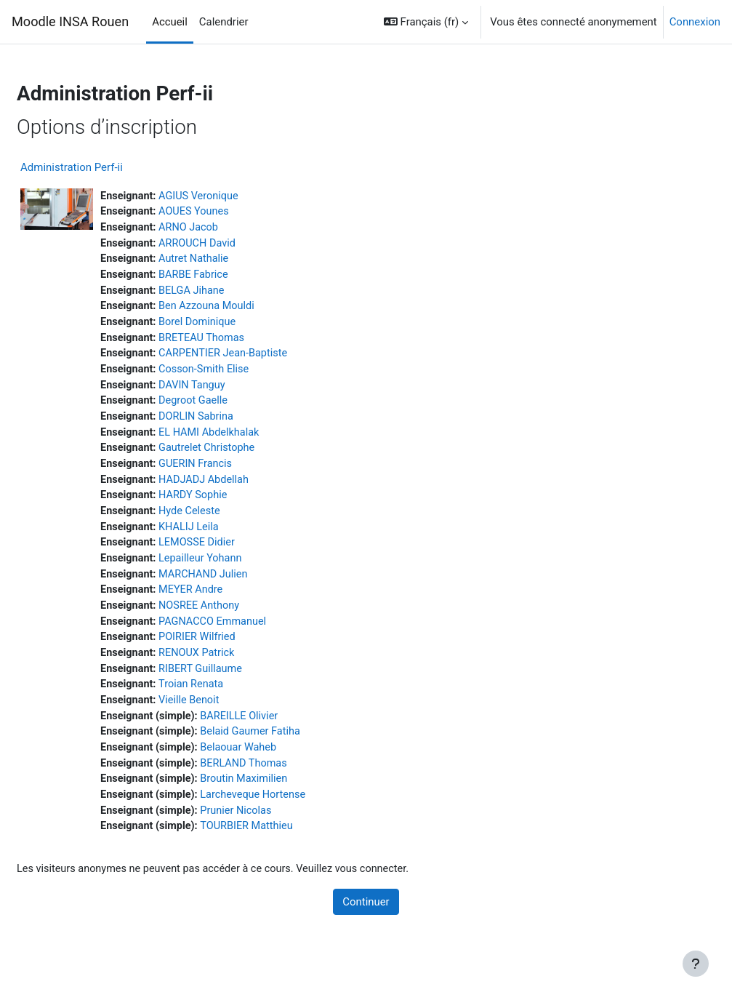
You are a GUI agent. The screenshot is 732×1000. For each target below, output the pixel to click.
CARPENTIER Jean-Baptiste (262, 358)
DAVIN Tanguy (230, 391)
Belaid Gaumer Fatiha (290, 749)
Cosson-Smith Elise (242, 375)
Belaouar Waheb (277, 765)
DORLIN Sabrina (234, 424)
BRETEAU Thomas (240, 342)
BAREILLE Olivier (278, 732)
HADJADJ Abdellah (242, 488)
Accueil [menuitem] (170, 21)
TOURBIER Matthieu (286, 846)
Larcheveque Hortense (292, 813)
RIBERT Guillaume (238, 683)
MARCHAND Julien (241, 586)
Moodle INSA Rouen (70, 21)
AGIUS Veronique (237, 196)
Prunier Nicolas (275, 830)
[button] (426, 22)
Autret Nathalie (232, 261)
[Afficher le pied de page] (696, 964)
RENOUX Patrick (235, 667)
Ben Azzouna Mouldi (245, 309)
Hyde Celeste (227, 521)
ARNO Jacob (226, 228)
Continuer (365, 922)
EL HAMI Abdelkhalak (247, 440)
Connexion (694, 21)
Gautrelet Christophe (245, 456)
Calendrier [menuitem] (224, 21)
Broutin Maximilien (283, 797)
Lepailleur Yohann (238, 570)
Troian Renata (229, 700)
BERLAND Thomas (283, 781)
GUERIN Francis (233, 472)
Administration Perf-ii (106, 167)
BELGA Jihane (229, 293)
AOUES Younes (232, 212)
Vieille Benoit (227, 716)
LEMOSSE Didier (235, 553)
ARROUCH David (235, 245)
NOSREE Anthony (237, 618)
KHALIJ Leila (226, 537)
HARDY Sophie (231, 504)
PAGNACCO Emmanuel (251, 634)
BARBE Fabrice (232, 277)
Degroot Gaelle (231, 407)
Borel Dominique (235, 325)
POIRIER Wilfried (235, 651)
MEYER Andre (229, 602)
